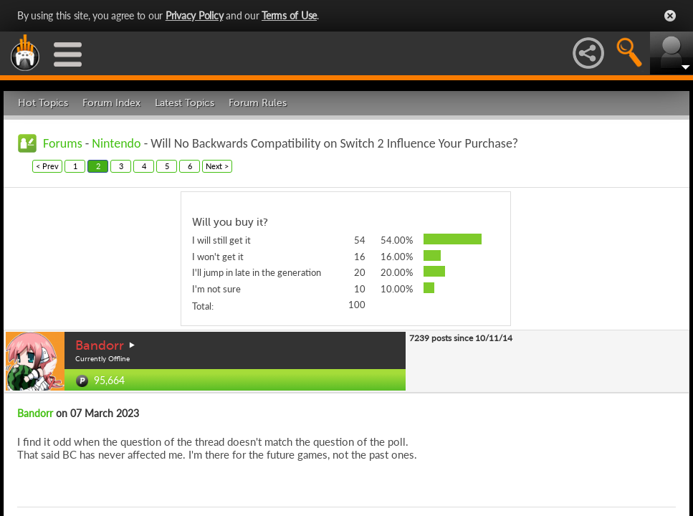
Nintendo (116, 143)
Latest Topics (184, 103)
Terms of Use (289, 15)
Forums (62, 143)
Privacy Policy (195, 15)
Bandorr (99, 345)
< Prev (47, 166)
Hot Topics (43, 103)
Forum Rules (258, 103)
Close (670, 16)
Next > (217, 166)
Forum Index (111, 103)
